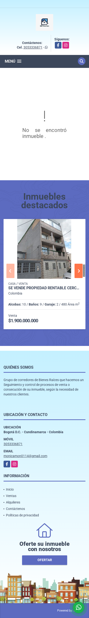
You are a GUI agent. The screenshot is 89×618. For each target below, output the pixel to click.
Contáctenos (15, 509)
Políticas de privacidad (22, 515)
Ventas (11, 496)
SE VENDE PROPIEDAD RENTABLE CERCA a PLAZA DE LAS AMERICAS (44, 288)
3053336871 (32, 47)
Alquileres (13, 502)
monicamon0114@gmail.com (25, 456)
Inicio (10, 489)
